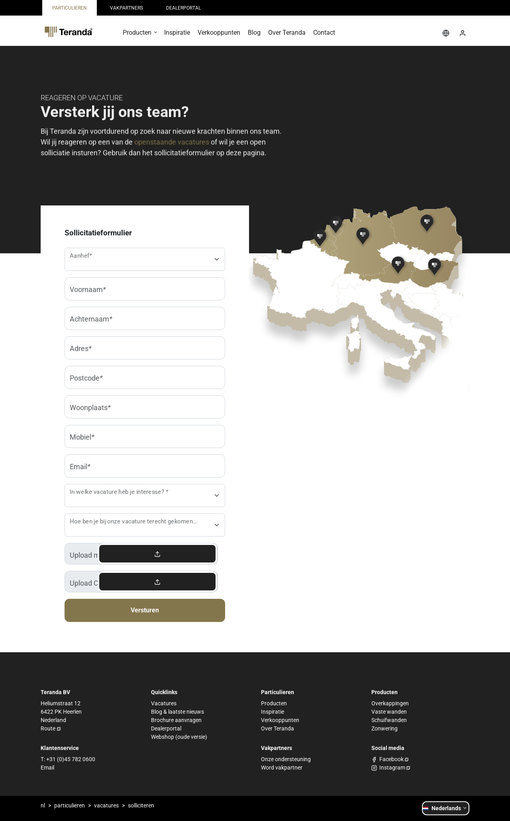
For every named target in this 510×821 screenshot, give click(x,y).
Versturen (145, 610)
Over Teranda (277, 728)
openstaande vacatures (171, 143)
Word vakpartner (281, 767)
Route (48, 728)
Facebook (391, 759)
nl (43, 805)
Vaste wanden (389, 712)
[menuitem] (69, 8)
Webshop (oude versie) (179, 737)
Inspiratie (272, 712)
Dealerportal (166, 728)
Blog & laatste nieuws (177, 712)
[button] (140, 35)
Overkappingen (390, 703)
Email (47, 767)
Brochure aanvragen (176, 720)
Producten (274, 703)
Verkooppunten (280, 720)
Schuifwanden (389, 720)
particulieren (69, 805)
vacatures (106, 805)
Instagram (392, 767)
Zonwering (384, 728)
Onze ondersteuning (286, 759)
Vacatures (164, 703)
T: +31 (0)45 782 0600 (68, 759)
